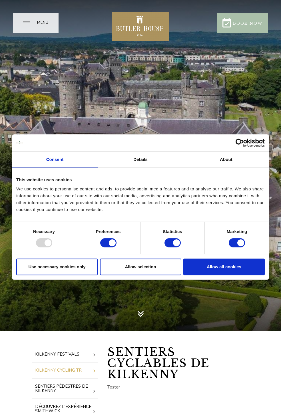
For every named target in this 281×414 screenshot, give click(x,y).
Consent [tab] (55, 159)
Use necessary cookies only (56, 266)
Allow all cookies (224, 266)
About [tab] (226, 159)
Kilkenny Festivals (65, 354)
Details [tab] (140, 159)
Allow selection (140, 266)
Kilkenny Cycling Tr (65, 370)
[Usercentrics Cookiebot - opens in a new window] (240, 143)
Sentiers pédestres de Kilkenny (65, 388)
